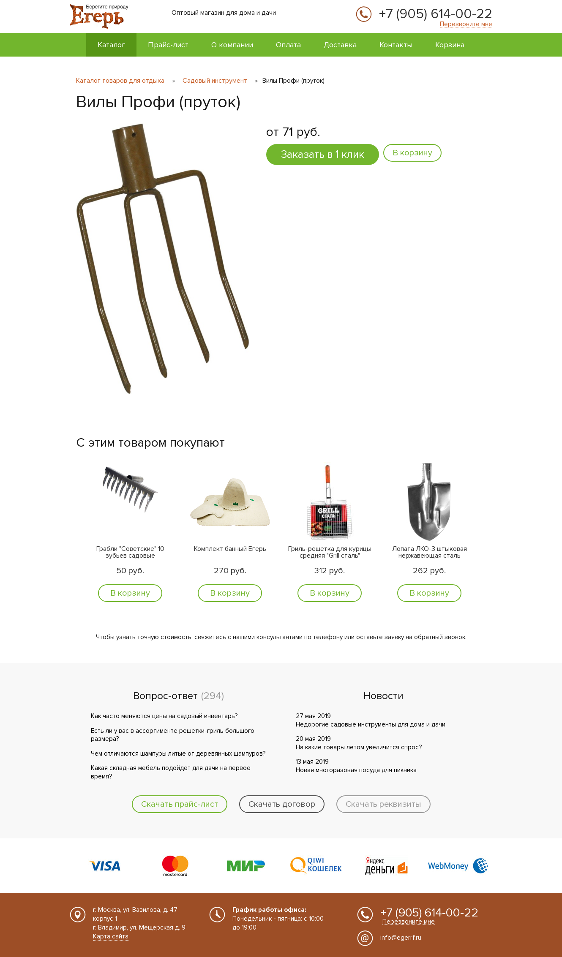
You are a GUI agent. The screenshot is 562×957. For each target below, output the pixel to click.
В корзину (412, 153)
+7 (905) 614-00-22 (435, 14)
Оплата (288, 44)
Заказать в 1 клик (322, 154)
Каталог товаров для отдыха (121, 80)
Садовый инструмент (215, 80)
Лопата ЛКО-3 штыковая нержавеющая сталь (429, 552)
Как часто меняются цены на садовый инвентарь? (164, 716)
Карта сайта (110, 936)
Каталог (111, 44)
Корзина (449, 44)
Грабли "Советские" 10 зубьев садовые (130, 552)
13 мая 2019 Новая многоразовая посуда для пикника (356, 766)
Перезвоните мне (466, 24)
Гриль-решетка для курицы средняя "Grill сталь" (329, 552)
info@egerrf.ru (400, 937)
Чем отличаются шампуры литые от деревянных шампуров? (178, 753)
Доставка (340, 44)
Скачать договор (281, 804)
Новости (383, 696)
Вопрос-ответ (165, 696)
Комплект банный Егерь (230, 549)
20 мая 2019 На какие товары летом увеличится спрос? (359, 743)
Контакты (395, 44)
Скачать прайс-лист (179, 804)
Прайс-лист (168, 44)
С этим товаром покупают (150, 442)
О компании (232, 44)
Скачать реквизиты (383, 804)
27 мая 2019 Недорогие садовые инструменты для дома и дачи (370, 720)
